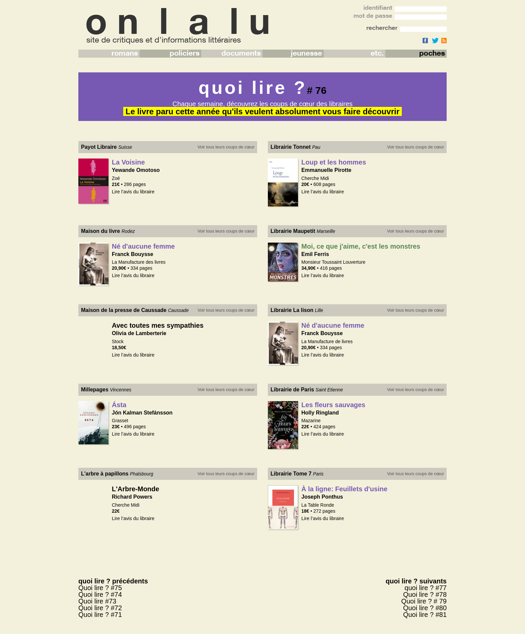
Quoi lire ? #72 (100, 608)
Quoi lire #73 (97, 601)
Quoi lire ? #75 (100, 587)
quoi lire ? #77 (425, 587)
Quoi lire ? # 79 (424, 601)
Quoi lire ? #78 (425, 594)
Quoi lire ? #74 (100, 594)
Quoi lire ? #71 (100, 614)
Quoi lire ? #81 (425, 614)
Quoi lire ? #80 (425, 608)
